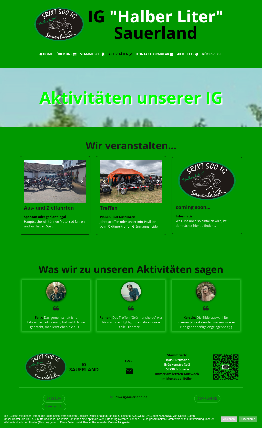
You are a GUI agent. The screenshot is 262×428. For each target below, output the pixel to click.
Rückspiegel (212, 54)
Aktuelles (187, 54)
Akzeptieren (248, 419)
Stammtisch (92, 54)
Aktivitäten (120, 54)
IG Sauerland (155, 24)
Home (46, 54)
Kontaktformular (154, 54)
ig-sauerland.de (135, 397)
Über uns (66, 54)
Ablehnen (229, 419)
